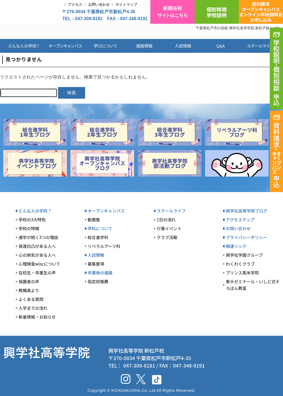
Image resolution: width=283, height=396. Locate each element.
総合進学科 (98, 237)
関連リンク (236, 246)
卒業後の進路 (100, 273)
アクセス (75, 4)
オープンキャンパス (65, 46)
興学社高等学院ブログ (246, 211)
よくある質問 (31, 299)
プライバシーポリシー (246, 237)
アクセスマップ (240, 219)
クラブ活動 (167, 237)
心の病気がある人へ (37, 255)
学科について (100, 228)
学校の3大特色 (32, 219)
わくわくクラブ (240, 264)
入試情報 (183, 46)
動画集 (94, 219)
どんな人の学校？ (24, 46)
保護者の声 (29, 281)
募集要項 (96, 264)
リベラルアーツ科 (104, 246)
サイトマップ (126, 4)
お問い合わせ (99, 4)
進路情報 (144, 46)
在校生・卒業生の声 (37, 273)
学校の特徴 (29, 228)
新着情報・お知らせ (37, 317)
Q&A (220, 46)
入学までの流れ (33, 308)
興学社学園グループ (244, 255)
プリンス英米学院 (242, 273)
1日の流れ (166, 219)
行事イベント (169, 228)
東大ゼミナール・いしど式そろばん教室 (253, 285)
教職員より (29, 290)
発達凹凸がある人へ (37, 246)
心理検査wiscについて (39, 264)
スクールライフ (256, 46)
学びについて (105, 46)
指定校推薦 (98, 281)
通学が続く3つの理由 (38, 237)
